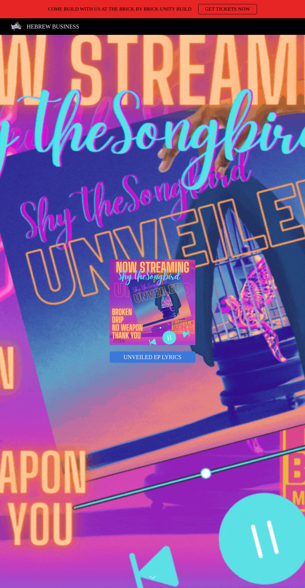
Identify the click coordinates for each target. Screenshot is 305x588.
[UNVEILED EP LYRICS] (152, 357)
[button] (152, 578)
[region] (152, 9)
